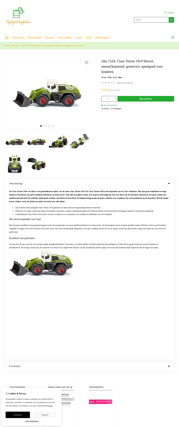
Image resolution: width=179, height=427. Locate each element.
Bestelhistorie (106, 279)
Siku (89, 37)
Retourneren (158, 279)
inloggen (169, 12)
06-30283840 (64, 222)
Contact (156, 274)
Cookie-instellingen (31, 421)
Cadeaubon (61, 279)
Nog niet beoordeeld (125, 83)
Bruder (49, 37)
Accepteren (18, 415)
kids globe (65, 37)
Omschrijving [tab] (89, 183)
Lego (78, 37)
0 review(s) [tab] (89, 193)
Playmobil (35, 37)
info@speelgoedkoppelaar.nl (62, 226)
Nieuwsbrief (106, 289)
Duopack (18, 37)
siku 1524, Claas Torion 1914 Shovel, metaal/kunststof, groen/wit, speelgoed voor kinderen (47, 46)
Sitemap (156, 284)
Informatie (102, 37)
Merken (60, 274)
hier (51, 406)
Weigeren (44, 415)
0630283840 (65, 230)
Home (7, 46)
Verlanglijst (105, 284)
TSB (172, 326)
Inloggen (104, 274)
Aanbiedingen (62, 284)
